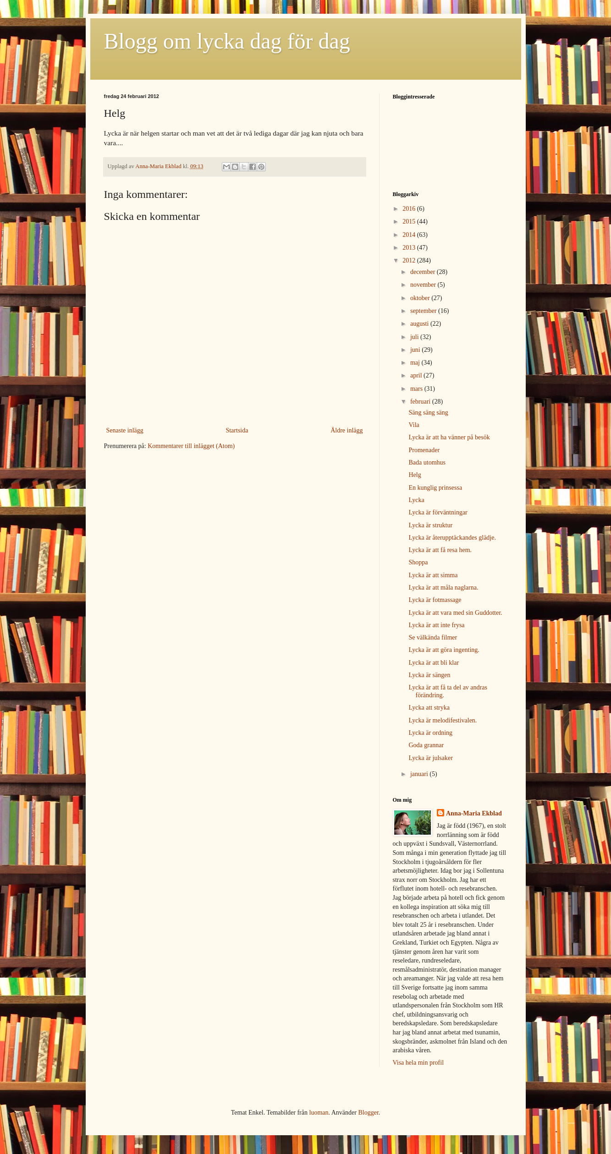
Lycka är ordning (430, 732)
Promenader (424, 450)
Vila (413, 424)
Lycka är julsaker (430, 758)
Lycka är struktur (430, 525)
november (423, 284)
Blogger (368, 1112)
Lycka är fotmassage (434, 599)
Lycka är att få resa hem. (440, 550)
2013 (409, 247)
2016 (409, 208)
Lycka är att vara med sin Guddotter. (455, 612)
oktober (420, 298)
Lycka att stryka (428, 707)
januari (419, 774)
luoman (319, 1112)
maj (416, 362)
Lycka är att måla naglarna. (443, 587)
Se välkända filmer (432, 637)
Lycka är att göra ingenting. (443, 649)
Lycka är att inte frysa (436, 625)
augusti (420, 323)
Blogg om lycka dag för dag (227, 41)
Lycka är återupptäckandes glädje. (451, 537)
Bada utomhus (427, 462)
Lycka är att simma (432, 575)
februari (421, 401)
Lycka (416, 500)
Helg (414, 474)
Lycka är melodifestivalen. (442, 720)
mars (417, 388)
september (424, 310)
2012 (409, 260)
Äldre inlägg (346, 430)
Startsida (237, 430)
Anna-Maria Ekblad (474, 813)
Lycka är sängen (429, 675)
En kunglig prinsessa (435, 487)
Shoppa (418, 562)
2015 (409, 221)
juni (416, 349)
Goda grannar (426, 745)
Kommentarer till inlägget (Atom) (191, 446)
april (417, 375)
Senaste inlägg (124, 430)
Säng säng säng (428, 412)
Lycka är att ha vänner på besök (449, 437)
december (423, 271)
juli (415, 337)
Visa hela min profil (418, 1062)
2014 (409, 234)
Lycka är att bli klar (433, 662)
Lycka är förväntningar (437, 512)
